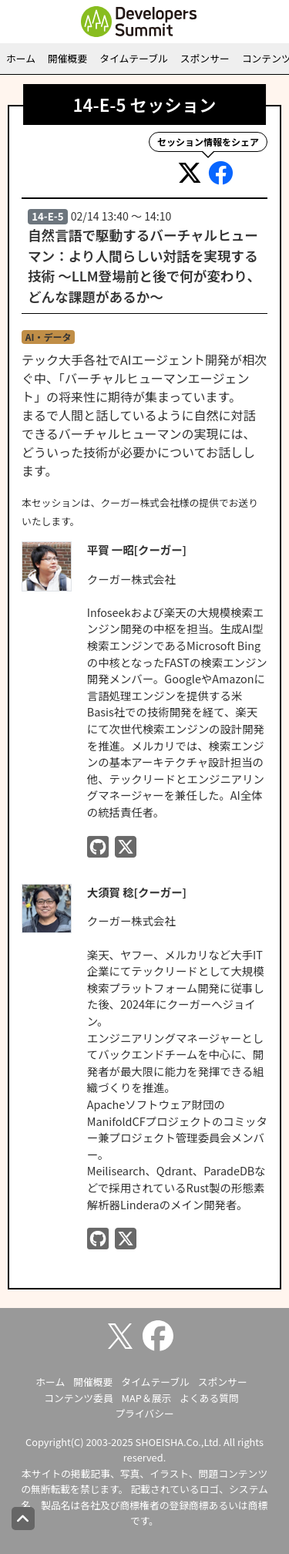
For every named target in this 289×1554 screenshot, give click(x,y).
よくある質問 (209, 1398)
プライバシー (144, 1413)
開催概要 (67, 58)
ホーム (20, 58)
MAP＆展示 (147, 1398)
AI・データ (48, 336)
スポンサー (205, 58)
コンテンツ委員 (78, 1398)
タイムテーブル (133, 58)
